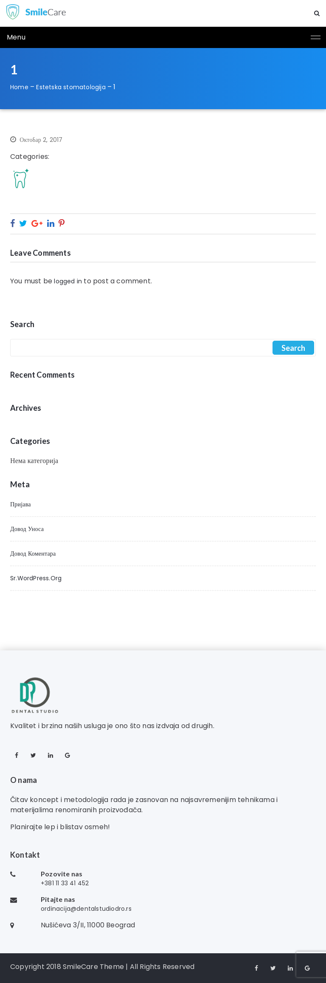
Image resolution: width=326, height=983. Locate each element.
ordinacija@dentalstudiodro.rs (86, 908)
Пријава (20, 504)
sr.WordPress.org (36, 578)
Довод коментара (33, 553)
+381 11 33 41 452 (65, 883)
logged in (68, 281)
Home (19, 87)
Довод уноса (27, 529)
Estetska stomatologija (70, 87)
